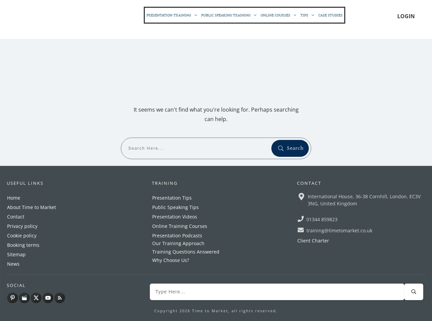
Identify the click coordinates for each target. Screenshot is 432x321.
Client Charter (313, 240)
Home (13, 198)
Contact (15, 216)
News (13, 264)
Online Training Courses (179, 226)
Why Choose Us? (170, 260)
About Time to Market (31, 207)
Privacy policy (22, 226)
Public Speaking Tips (175, 207)
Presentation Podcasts (177, 235)
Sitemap (16, 254)
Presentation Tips (172, 198)
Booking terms (23, 245)
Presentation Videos (174, 216)
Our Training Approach (178, 243)
